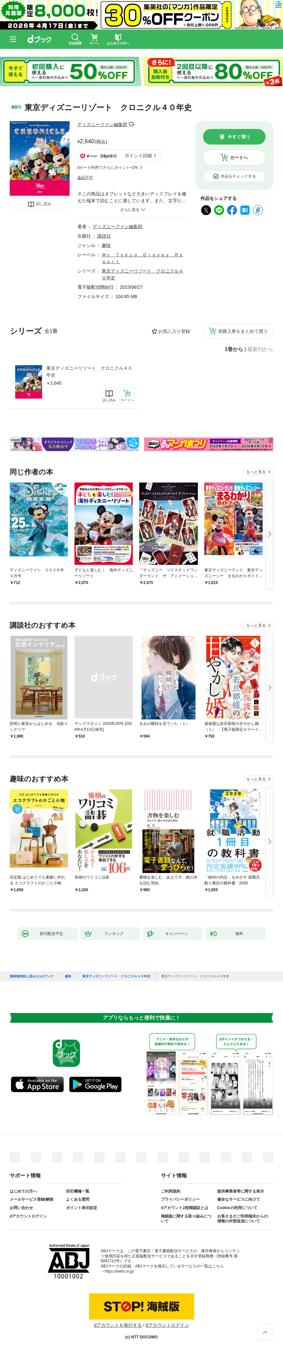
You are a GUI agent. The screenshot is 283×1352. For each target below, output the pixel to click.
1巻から (234, 349)
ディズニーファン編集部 (102, 124)
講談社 (104, 236)
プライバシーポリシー (180, 1199)
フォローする (132, 124)
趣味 (106, 245)
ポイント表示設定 (81, 1208)
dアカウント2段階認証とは (184, 1208)
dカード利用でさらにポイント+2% (107, 167)
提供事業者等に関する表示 (240, 1191)
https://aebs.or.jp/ (119, 1271)
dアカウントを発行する (118, 1325)
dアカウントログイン (28, 1216)
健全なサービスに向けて (238, 1199)
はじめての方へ (23, 1191)
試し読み (43, 204)
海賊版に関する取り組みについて (186, 1219)
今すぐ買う (239, 136)
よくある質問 (77, 1199)
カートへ (239, 157)
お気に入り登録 (174, 331)
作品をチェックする (238, 176)
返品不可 (85, 177)
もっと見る (256, 472)
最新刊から (260, 349)
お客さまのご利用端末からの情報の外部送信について (242, 1219)
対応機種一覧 (77, 1191)
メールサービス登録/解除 (31, 1199)
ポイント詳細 (138, 155)
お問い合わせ (21, 1208)
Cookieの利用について (237, 1208)
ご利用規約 (170, 1191)
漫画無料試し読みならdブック (32, 976)
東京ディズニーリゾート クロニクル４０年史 (89, 372)
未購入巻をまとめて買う (243, 331)
